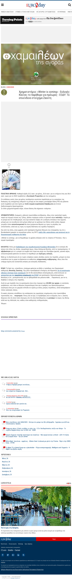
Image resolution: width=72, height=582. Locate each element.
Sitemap (20, 544)
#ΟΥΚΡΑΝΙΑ (61, 12)
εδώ (30, 21)
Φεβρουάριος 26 (7, 468)
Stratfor (10, 550)
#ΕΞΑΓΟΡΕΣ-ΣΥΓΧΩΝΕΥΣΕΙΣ (45, 12)
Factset (17, 550)
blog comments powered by (13, 331)
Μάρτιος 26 (6, 465)
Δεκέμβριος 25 (7, 474)
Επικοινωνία (12, 544)
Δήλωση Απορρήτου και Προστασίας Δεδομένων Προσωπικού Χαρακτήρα (22, 569)
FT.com (3, 550)
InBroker (3, 562)
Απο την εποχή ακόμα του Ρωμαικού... (15, 409)
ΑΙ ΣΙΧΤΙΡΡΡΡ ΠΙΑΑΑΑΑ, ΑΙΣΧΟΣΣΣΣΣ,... (16, 396)
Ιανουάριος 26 (6, 471)
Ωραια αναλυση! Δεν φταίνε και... (14, 403)
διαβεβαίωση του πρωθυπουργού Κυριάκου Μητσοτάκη (36, 247)
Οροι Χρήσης (28, 544)
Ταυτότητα (4, 544)
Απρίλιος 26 (6, 462)
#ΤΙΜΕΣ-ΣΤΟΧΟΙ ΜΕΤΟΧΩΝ (24, 12)
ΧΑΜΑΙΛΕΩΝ (10, 87)
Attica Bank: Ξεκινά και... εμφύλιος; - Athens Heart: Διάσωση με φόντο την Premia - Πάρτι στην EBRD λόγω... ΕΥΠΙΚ (35, 442)
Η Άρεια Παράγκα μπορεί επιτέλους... (16, 384)
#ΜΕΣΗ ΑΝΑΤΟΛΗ (7, 12)
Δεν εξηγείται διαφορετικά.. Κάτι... (15, 390)
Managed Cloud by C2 (15, 578)
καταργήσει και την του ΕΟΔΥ (20, 275)
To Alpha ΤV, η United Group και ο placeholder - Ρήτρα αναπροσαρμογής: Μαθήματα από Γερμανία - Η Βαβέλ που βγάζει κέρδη (35, 448)
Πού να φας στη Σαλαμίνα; (10, 528)
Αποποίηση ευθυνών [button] (36, 83)
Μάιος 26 (5, 458)
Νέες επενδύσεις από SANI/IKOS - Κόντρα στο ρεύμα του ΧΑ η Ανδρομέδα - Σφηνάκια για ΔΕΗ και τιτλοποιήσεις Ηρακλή (35, 423)
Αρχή (54, 539)
